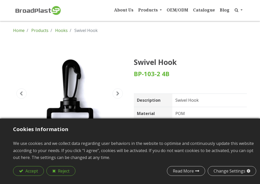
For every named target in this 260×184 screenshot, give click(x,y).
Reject (63, 171)
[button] (236, 10)
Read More (183, 171)
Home (19, 30)
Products (39, 30)
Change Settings (229, 171)
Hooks (61, 30)
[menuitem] (121, 10)
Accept (31, 171)
